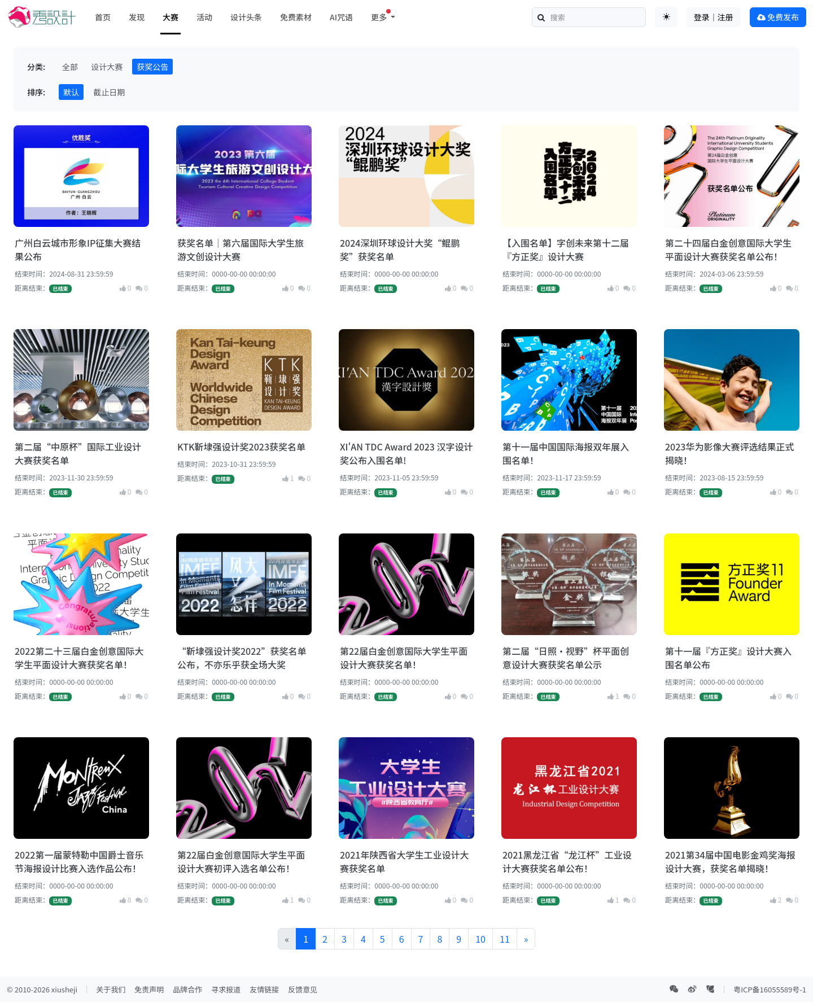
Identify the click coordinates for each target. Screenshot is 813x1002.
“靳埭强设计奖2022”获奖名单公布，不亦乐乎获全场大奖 (241, 657)
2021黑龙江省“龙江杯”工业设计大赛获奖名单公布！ (566, 861)
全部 (70, 66)
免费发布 (778, 17)
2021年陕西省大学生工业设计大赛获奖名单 (404, 861)
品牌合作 (187, 989)
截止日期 (109, 92)
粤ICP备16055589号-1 (769, 989)
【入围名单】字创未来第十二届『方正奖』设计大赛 (565, 249)
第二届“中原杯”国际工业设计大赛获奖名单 (78, 453)
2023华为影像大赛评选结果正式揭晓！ (729, 453)
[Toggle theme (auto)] (666, 17)
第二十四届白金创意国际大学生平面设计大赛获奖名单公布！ (728, 249)
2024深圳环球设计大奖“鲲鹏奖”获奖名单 (400, 249)
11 (505, 939)
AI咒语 (341, 17)
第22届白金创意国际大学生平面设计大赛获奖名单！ (403, 657)
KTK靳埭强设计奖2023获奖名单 (241, 446)
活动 (204, 17)
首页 (103, 17)
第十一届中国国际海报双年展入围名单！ (565, 453)
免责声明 (149, 989)
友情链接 (264, 989)
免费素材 (296, 17)
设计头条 (246, 17)
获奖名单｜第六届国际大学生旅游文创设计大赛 (240, 249)
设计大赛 (107, 66)
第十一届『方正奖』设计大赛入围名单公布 (728, 657)
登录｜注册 (713, 17)
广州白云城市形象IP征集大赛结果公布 (78, 249)
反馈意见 (302, 989)
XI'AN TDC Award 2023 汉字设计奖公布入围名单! (406, 453)
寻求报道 (226, 989)
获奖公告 (152, 66)
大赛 (170, 17)
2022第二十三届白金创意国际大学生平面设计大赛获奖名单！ (79, 657)
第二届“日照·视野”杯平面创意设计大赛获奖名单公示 (565, 657)
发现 (137, 17)
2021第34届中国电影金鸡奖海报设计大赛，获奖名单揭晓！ (730, 861)
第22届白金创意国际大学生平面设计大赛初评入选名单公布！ (241, 861)
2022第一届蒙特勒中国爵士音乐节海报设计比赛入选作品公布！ (79, 861)
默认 (71, 92)
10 (480, 939)
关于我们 (110, 989)
